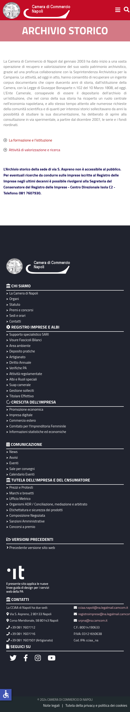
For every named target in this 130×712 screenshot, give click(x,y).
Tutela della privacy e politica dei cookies (96, 705)
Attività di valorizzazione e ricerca (34, 150)
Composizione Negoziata (27, 515)
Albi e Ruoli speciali (23, 379)
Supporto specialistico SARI (29, 334)
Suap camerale (20, 384)
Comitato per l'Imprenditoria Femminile (37, 426)
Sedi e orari (17, 315)
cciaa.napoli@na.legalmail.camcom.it (103, 607)
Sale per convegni (22, 468)
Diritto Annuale (20, 362)
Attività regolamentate (25, 373)
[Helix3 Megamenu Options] (117, 10)
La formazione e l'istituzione (30, 140)
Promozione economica (26, 409)
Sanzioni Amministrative (26, 521)
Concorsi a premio (22, 526)
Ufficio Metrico (19, 498)
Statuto (14, 304)
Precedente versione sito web (31, 547)
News (13, 451)
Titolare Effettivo (21, 396)
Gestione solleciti (21, 390)
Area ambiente (19, 345)
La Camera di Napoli (23, 293)
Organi (14, 298)
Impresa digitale (20, 415)
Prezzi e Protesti (21, 487)
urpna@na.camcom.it (92, 620)
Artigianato (17, 357)
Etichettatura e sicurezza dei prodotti (35, 510)
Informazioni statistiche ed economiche (37, 431)
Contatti (15, 321)
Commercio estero (22, 420)
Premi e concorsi (21, 310)
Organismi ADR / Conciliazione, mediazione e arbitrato (48, 504)
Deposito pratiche (22, 351)
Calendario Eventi (21, 474)
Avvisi (13, 457)
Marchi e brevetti (21, 493)
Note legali (51, 705)
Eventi (13, 463)
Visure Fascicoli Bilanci (25, 340)
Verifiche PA (18, 368)
